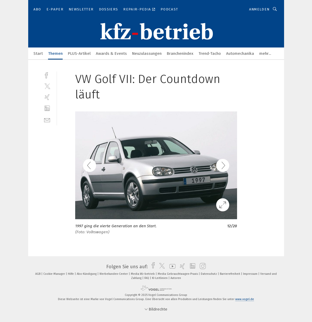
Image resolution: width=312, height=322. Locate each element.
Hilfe (71, 274)
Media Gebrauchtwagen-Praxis (178, 274)
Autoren (175, 278)
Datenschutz (209, 274)
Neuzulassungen (147, 53)
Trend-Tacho (209, 53)
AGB (38, 274)
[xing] (47, 97)
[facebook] (47, 74)
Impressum (250, 274)
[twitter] (47, 86)
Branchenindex (180, 53)
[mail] (47, 119)
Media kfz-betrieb (143, 274)
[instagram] (201, 267)
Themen (55, 53)
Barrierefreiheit (230, 274)
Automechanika (240, 53)
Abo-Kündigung (87, 274)
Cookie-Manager (54, 274)
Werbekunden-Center (114, 274)
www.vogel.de (244, 299)
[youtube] (171, 267)
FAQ (147, 278)
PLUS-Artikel (79, 53)
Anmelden (259, 9)
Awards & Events (111, 53)
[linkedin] (47, 108)
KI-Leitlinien (160, 278)
